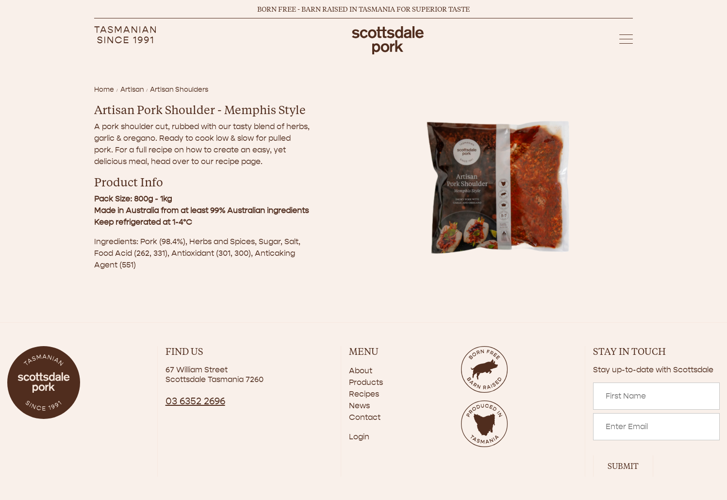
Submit (623, 466)
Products (366, 382)
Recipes (364, 394)
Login (359, 436)
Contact (364, 417)
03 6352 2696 (195, 401)
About (360, 370)
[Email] (656, 426)
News (359, 405)
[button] (626, 40)
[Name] (656, 396)
